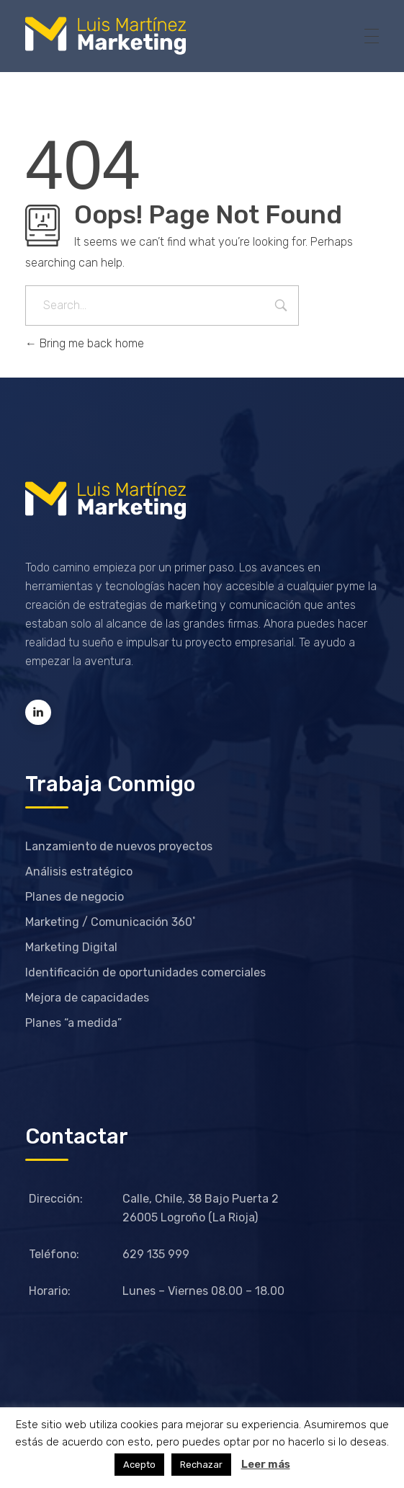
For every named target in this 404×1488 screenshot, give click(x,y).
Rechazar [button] (201, 1464)
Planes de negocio (74, 897)
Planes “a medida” (73, 1023)
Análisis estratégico (79, 871)
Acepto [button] (139, 1464)
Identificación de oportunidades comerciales (145, 972)
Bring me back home (84, 343)
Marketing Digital (71, 947)
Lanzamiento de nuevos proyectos (118, 846)
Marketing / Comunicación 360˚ (110, 922)
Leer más (265, 1464)
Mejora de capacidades (87, 997)
